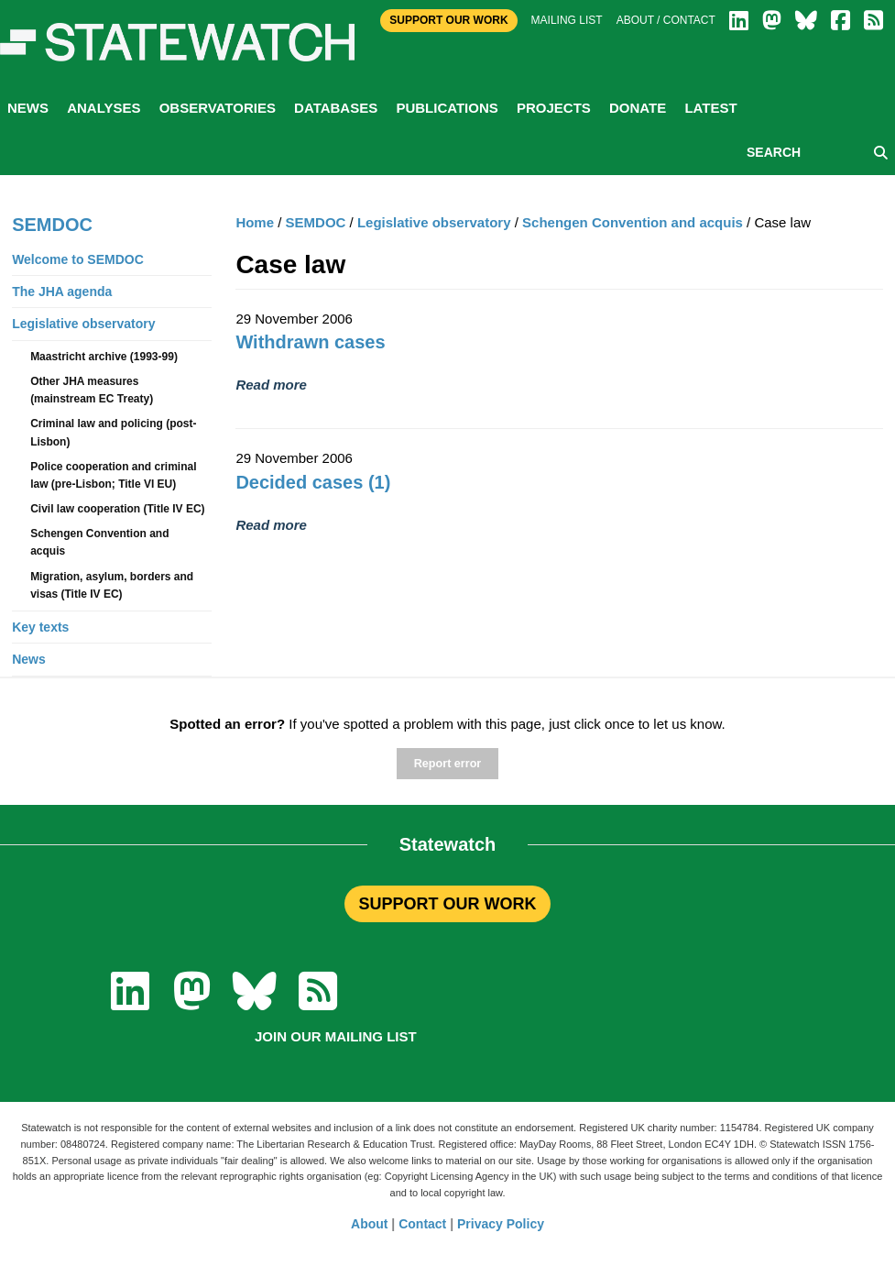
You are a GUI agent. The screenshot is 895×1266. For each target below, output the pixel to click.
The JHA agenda (62, 291)
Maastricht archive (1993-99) (104, 356)
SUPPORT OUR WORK (447, 904)
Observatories (217, 108)
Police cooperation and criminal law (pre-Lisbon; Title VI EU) (113, 475)
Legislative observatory (434, 222)
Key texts (40, 627)
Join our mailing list (336, 1036)
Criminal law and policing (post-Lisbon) (113, 432)
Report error (447, 763)
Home (254, 222)
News (28, 108)
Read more (271, 384)
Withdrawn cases (310, 342)
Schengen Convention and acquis (632, 222)
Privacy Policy (500, 1223)
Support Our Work (448, 20)
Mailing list (567, 20)
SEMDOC (316, 222)
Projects (554, 108)
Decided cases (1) (312, 482)
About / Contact (666, 20)
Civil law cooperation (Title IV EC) (117, 508)
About (369, 1223)
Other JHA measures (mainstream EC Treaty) (91, 390)
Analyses (103, 108)
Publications (446, 108)
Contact (422, 1223)
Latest (710, 108)
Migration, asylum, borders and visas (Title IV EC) (111, 585)
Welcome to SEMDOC (78, 259)
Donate (637, 108)
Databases (335, 108)
